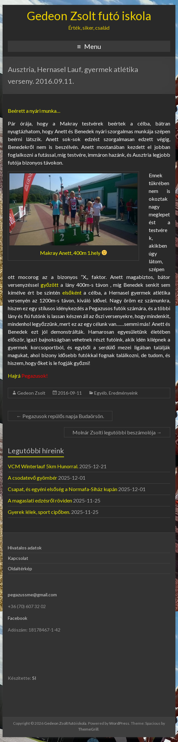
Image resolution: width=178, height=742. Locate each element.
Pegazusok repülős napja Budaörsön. (60, 416)
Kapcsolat (18, 558)
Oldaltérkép (20, 568)
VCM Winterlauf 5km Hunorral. (43, 466)
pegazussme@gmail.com (32, 594)
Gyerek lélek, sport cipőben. (39, 512)
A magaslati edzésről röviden (40, 500)
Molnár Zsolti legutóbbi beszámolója (117, 432)
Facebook (17, 618)
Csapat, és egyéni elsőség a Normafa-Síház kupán (62, 489)
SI (34, 678)
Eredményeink (123, 393)
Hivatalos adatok (25, 547)
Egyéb (100, 393)
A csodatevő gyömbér (32, 477)
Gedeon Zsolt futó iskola (89, 15)
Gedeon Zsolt (31, 393)
